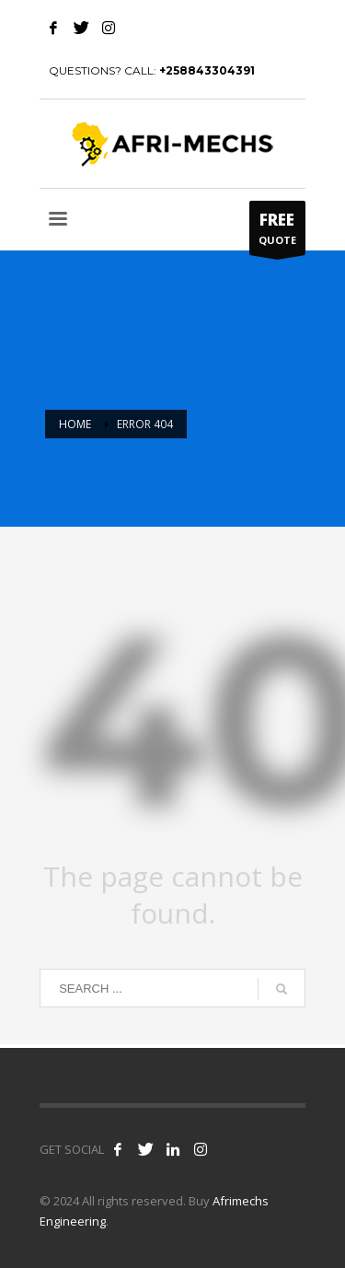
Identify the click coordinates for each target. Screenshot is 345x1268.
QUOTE (277, 232)
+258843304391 (207, 70)
